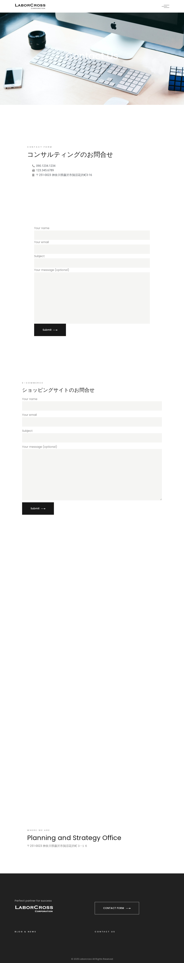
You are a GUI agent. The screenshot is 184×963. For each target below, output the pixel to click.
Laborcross (86, 958)
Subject (92, 261)
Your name (92, 233)
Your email (92, 247)
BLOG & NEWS (25, 931)
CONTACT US (105, 931)
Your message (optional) (92, 296)
